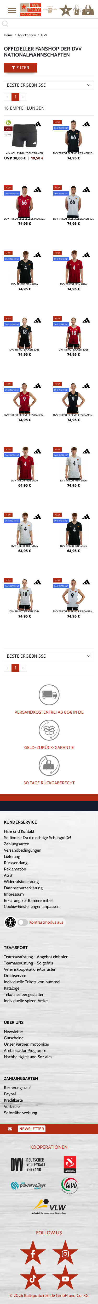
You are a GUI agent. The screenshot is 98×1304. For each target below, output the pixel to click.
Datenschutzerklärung (23, 887)
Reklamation (15, 869)
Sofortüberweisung (20, 1112)
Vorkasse (12, 1106)
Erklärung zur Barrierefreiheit (29, 900)
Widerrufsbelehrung (21, 881)
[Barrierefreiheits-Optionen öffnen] (10, 922)
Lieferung (12, 856)
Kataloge (11, 988)
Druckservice (15, 975)
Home (8, 35)
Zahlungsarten (16, 843)
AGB (8, 875)
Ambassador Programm (25, 1050)
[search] (49, 24)
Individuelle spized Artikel (26, 1000)
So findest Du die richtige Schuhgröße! (37, 837)
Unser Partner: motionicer (26, 1044)
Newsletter (13, 1031)
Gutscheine (14, 1037)
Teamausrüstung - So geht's (28, 963)
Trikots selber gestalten (24, 994)
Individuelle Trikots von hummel (32, 981)
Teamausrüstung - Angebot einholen (36, 956)
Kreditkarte (13, 1100)
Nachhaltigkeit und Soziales (28, 1056)
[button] (12, 10)
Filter (20, 67)
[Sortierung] (49, 85)
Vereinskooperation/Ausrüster (29, 969)
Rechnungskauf (17, 1087)
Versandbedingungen (22, 850)
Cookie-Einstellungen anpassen (32, 906)
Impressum (14, 894)
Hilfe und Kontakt (19, 831)
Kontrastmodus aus (46, 922)
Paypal (10, 1093)
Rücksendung (15, 862)
